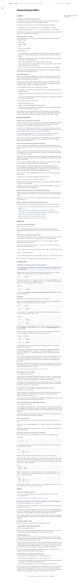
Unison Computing (35, 576)
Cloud (42, 3)
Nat (53, 351)
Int (39, 351)
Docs (17, 3)
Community (22, 3)
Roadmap (32, 3)
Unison (10, 3)
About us (37, 3)
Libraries (27, 3)
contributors (46, 576)
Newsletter (61, 3)
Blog (56, 3)
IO (47, 81)
